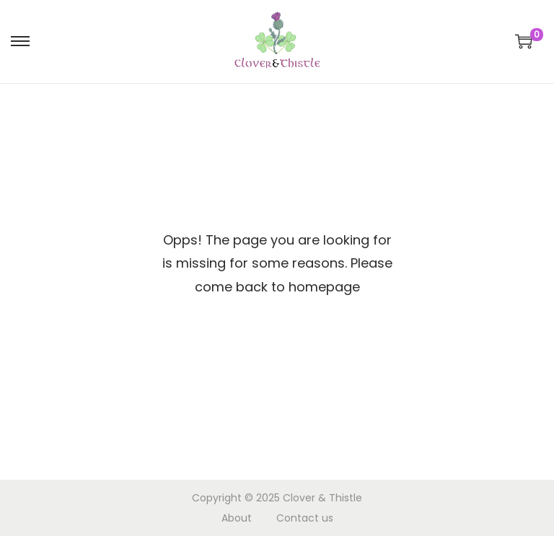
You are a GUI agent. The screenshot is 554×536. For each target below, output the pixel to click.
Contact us (304, 518)
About (236, 518)
